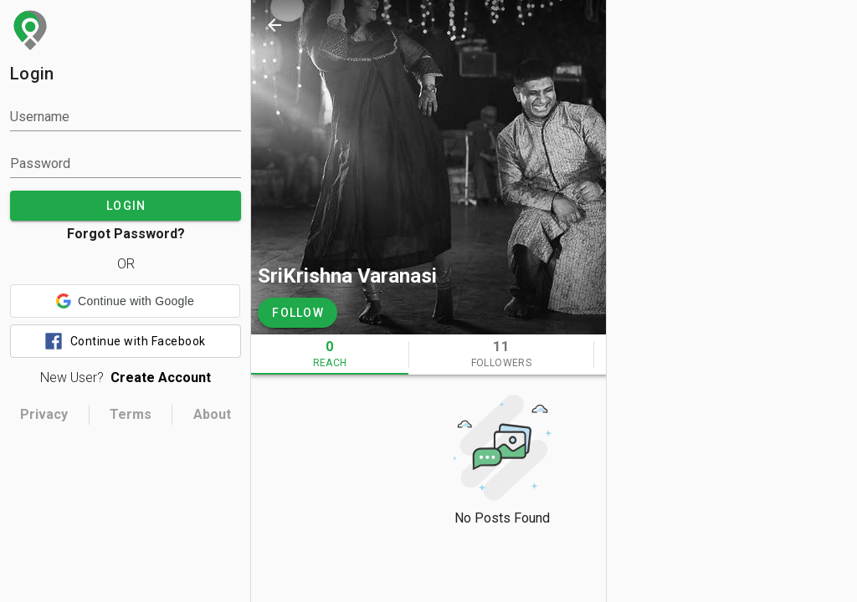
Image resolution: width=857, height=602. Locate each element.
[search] (649, 25)
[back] (274, 25)
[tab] (329, 354)
